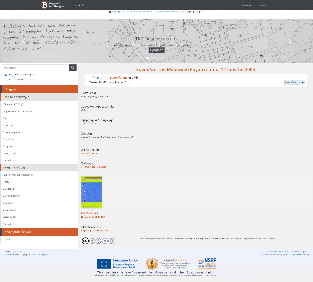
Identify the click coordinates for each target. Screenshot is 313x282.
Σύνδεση (7, 239)
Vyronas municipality (272, 254)
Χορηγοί (7, 160)
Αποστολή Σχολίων (300, 251)
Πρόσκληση (118, 77)
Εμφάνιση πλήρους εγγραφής (95, 230)
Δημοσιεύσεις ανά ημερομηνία (18, 111)
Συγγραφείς (8, 125)
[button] (248, 5)
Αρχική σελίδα (118, 11)
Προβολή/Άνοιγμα (89, 213)
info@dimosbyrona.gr (299, 254)
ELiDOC (18, 251)
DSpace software (11, 254)
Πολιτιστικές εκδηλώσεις (141, 11)
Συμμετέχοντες (10, 146)
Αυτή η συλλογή (14, 79)
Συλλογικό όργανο (11, 132)
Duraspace (42, 254)
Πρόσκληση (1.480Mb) (93, 217)
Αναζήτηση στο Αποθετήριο (19, 74)
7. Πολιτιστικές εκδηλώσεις (169, 11)
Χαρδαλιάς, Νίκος (89, 153)
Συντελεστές (8, 139)
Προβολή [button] (156, 50)
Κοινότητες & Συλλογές (13, 104)
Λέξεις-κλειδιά (9, 153)
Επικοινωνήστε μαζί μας (278, 251)
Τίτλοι (6, 118)
